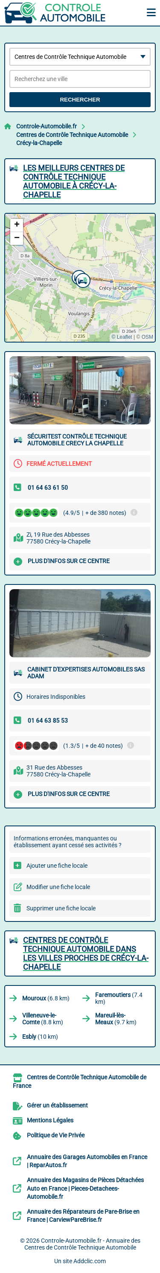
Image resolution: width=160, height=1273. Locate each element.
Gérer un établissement (57, 1105)
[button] (82, 279)
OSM (147, 337)
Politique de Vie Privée (55, 1135)
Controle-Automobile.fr (46, 126)
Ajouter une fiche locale (56, 865)
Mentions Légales (50, 1120)
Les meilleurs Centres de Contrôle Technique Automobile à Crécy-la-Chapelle (74, 181)
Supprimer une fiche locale (61, 908)
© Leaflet (121, 337)
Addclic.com (89, 1261)
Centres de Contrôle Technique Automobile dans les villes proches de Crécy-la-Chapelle (85, 953)
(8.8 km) (42, 1019)
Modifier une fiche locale (58, 887)
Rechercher (80, 99)
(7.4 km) (119, 998)
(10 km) (40, 1036)
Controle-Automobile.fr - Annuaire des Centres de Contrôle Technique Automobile (82, 1244)
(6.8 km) (46, 998)
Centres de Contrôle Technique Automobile (72, 134)
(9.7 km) (116, 1019)
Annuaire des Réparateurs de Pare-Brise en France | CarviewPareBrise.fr (83, 1216)
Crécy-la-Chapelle (39, 143)
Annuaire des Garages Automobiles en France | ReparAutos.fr (87, 1161)
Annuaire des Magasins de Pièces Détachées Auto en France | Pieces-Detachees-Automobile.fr (85, 1188)
